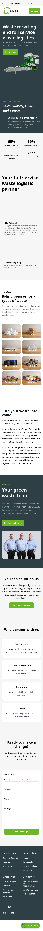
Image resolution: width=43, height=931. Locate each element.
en (32, 3)
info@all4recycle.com (31, 890)
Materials (6, 886)
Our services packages (21, 605)
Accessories (7, 866)
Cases (25, 858)
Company (7, 789)
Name (7, 780)
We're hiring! (7, 897)
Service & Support (9, 882)
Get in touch (10, 52)
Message (7, 809)
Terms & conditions (30, 866)
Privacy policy (28, 862)
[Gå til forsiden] (10, 11)
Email (25, 780)
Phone (7, 799)
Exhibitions (27, 870)
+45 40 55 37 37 (29, 894)
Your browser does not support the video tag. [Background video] (21, 85)
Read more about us (13, 523)
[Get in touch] (30, 925)
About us (6, 862)
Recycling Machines (10, 858)
